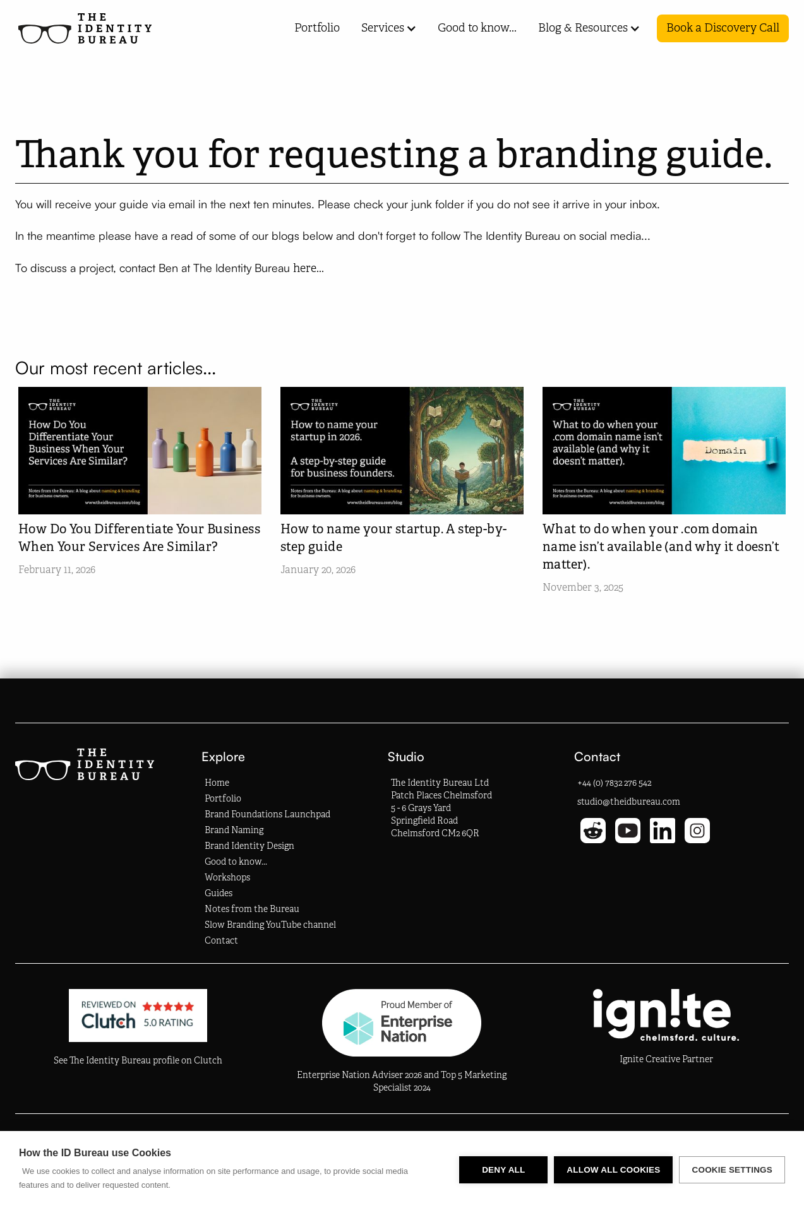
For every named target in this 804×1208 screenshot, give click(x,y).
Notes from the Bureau (252, 909)
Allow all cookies (613, 1170)
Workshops (227, 877)
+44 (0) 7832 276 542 (614, 783)
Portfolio (317, 28)
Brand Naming (234, 830)
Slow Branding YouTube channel (270, 925)
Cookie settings (732, 1170)
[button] (384, 28)
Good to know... (477, 28)
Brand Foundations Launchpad (267, 814)
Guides (218, 893)
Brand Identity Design (249, 846)
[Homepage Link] (85, 28)
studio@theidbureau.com (628, 801)
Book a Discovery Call (722, 28)
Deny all (503, 1170)
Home (217, 783)
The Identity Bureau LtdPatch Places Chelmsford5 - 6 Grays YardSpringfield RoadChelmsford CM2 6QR (441, 808)
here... (311, 268)
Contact (221, 940)
